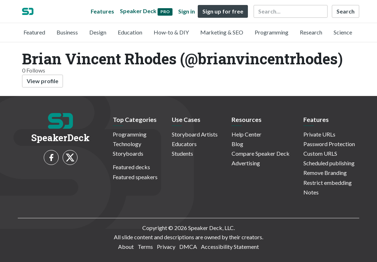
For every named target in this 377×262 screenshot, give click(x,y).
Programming (271, 32)
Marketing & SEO (221, 32)
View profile (42, 80)
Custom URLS (320, 153)
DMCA (188, 246)
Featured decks (131, 167)
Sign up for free (222, 11)
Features (102, 11)
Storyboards (128, 153)
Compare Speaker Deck (261, 153)
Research (311, 32)
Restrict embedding (327, 182)
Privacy (166, 246)
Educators (184, 143)
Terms (145, 246)
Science (343, 32)
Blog (237, 143)
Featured (34, 32)
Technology (127, 143)
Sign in (186, 11)
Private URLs (319, 134)
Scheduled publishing (329, 163)
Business (67, 32)
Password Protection (329, 143)
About (126, 246)
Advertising (246, 163)
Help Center (246, 134)
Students (182, 153)
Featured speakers (135, 176)
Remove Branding (325, 172)
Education (130, 32)
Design (97, 32)
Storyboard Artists (195, 134)
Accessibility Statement (230, 246)
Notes (311, 192)
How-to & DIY (171, 32)
